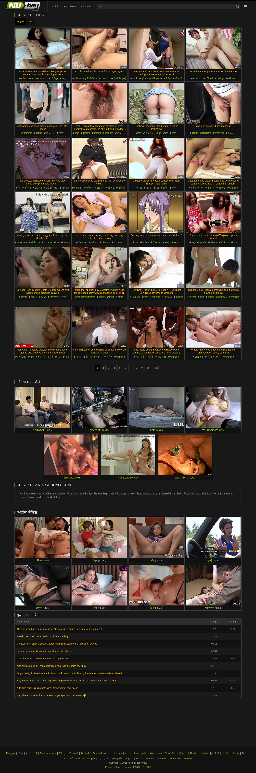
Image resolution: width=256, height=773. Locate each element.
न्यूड (33, 78)
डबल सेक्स (161, 356)
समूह (77, 133)
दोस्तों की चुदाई (119, 78)
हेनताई (177, 242)
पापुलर (20, 21)
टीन (139, 133)
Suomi (235, 753)
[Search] (237, 6)
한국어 (215, 753)
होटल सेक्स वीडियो (45, 356)
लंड (166, 133)
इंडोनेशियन (219, 133)
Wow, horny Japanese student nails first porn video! (43, 658)
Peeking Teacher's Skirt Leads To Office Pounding (42, 636)
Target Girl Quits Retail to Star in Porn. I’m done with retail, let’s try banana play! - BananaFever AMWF (69, 673)
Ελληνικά (68, 758)
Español (188, 758)
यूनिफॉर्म (86, 133)
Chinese (42, 78)
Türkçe (62, 753)
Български (174, 758)
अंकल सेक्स (22, 242)
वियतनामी (28, 133)
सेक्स (174, 133)
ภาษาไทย (204, 753)
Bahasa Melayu (48, 753)
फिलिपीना (206, 133)
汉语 (20, 753)
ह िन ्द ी (31, 753)
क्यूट (64, 78)
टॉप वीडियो (55, 6)
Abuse (128, 767)
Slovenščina (155, 753)
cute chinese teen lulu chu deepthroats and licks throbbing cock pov (51, 666)
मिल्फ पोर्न (109, 133)
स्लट (140, 187)
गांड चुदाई (235, 297)
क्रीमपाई (178, 78)
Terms (119, 767)
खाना (67, 356)
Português (117, 758)
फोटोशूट (54, 78)
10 (148, 367)
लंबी (32, 356)
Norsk (193, 753)
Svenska (161, 758)
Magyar (91, 758)
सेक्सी (167, 242)
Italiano (118, 753)
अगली (156, 367)
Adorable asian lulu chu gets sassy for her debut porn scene (47, 688)
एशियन (24, 78)
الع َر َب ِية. (103, 758)
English (129, 758)
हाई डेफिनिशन (91, 78)
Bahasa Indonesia (102, 753)
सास (64, 297)
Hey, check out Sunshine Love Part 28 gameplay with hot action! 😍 (51, 695)
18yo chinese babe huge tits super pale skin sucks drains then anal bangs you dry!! (59, 629)
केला (59, 356)
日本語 (225, 753)
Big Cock (150, 133)
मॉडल (61, 133)
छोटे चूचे (155, 78)
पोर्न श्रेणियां (85, 6)
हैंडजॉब (89, 356)
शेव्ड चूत (179, 297)
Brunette (197, 78)
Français (10, 753)
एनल (202, 297)
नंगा (146, 297)
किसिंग (109, 356)
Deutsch (85, 753)
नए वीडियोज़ (70, 6)
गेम (19, 187)
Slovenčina (170, 753)
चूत (160, 133)
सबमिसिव (167, 78)
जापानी (67, 242)
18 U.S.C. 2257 (143, 767)
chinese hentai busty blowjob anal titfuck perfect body (44, 651)
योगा (174, 187)
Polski (139, 758)
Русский (73, 753)
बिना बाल (106, 242)
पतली (135, 78)
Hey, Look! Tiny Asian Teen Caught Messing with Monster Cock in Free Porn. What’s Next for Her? (67, 680)
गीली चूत (220, 78)
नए (30, 21)
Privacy (109, 767)
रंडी (157, 187)
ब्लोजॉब (211, 297)
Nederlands (140, 753)
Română (150, 758)
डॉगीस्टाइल (35, 242)
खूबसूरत (65, 187)
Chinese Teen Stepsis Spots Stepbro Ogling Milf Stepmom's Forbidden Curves (57, 643)
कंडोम (193, 187)
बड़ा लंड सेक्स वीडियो (86, 297)
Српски (183, 753)
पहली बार (78, 187)
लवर (137, 242)
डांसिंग (165, 187)
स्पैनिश (120, 297)
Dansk (245, 753)
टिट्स (111, 297)
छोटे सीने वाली (52, 187)
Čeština (80, 758)
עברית (128, 753)
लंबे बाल (231, 78)
